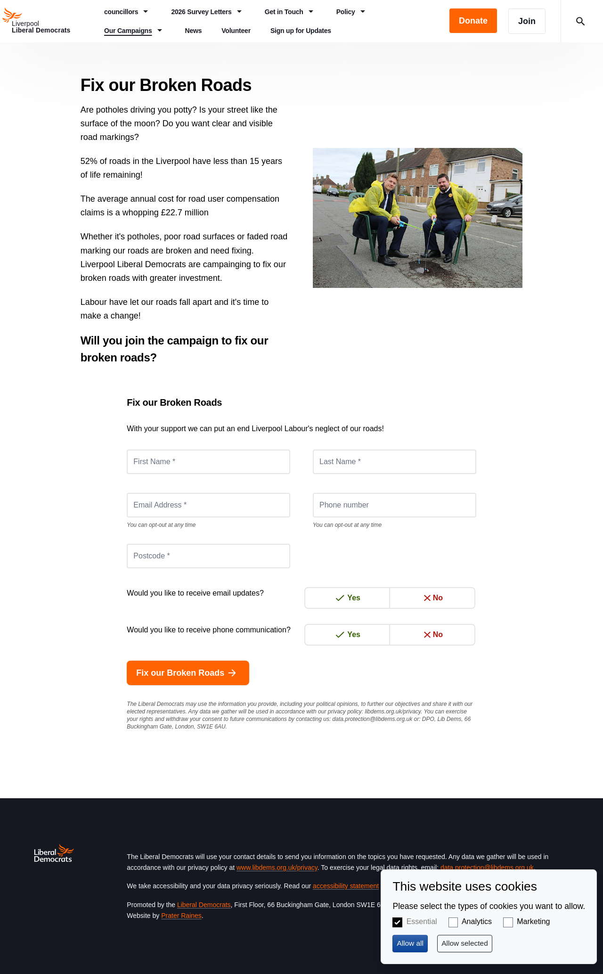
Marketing (533, 921)
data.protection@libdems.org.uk (373, 719)
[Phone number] (394, 505)
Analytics (477, 921)
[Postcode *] (208, 556)
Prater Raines (181, 915)
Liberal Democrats (204, 905)
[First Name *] (208, 462)
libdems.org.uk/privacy (393, 711)
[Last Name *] (394, 462)
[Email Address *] (208, 505)
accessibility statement (346, 886)
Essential (422, 921)
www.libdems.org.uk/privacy (277, 867)
